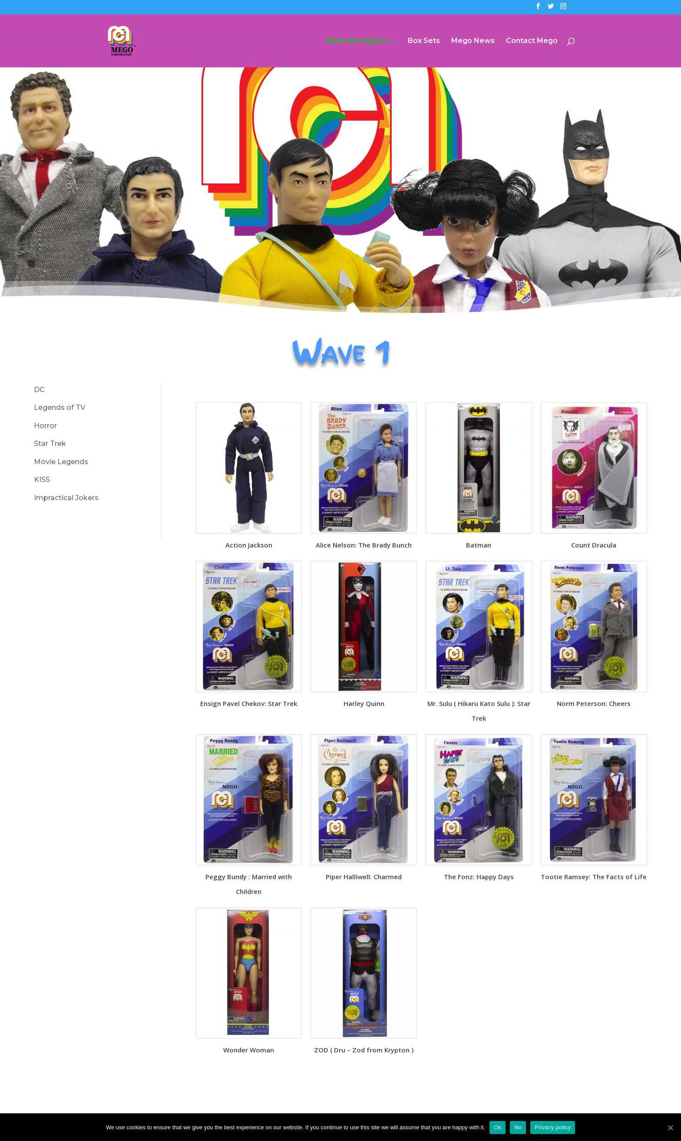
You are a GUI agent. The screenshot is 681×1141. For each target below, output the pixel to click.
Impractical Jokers (66, 498)
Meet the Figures (357, 41)
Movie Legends (61, 462)
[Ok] (670, 1127)
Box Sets (424, 41)
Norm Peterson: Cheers (594, 703)
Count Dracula (593, 545)
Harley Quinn (364, 703)
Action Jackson (248, 545)
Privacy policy (553, 1127)
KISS (42, 479)
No (518, 1127)
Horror (45, 426)
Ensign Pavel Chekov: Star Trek (248, 703)
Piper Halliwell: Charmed (364, 876)
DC (39, 390)
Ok (497, 1127)
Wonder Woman (248, 1049)
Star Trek (50, 443)
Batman (478, 545)
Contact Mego (532, 41)
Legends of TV (59, 407)
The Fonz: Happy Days (479, 876)
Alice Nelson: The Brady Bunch (364, 545)
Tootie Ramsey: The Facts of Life (594, 876)
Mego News (473, 41)
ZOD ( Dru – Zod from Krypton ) (363, 1049)
